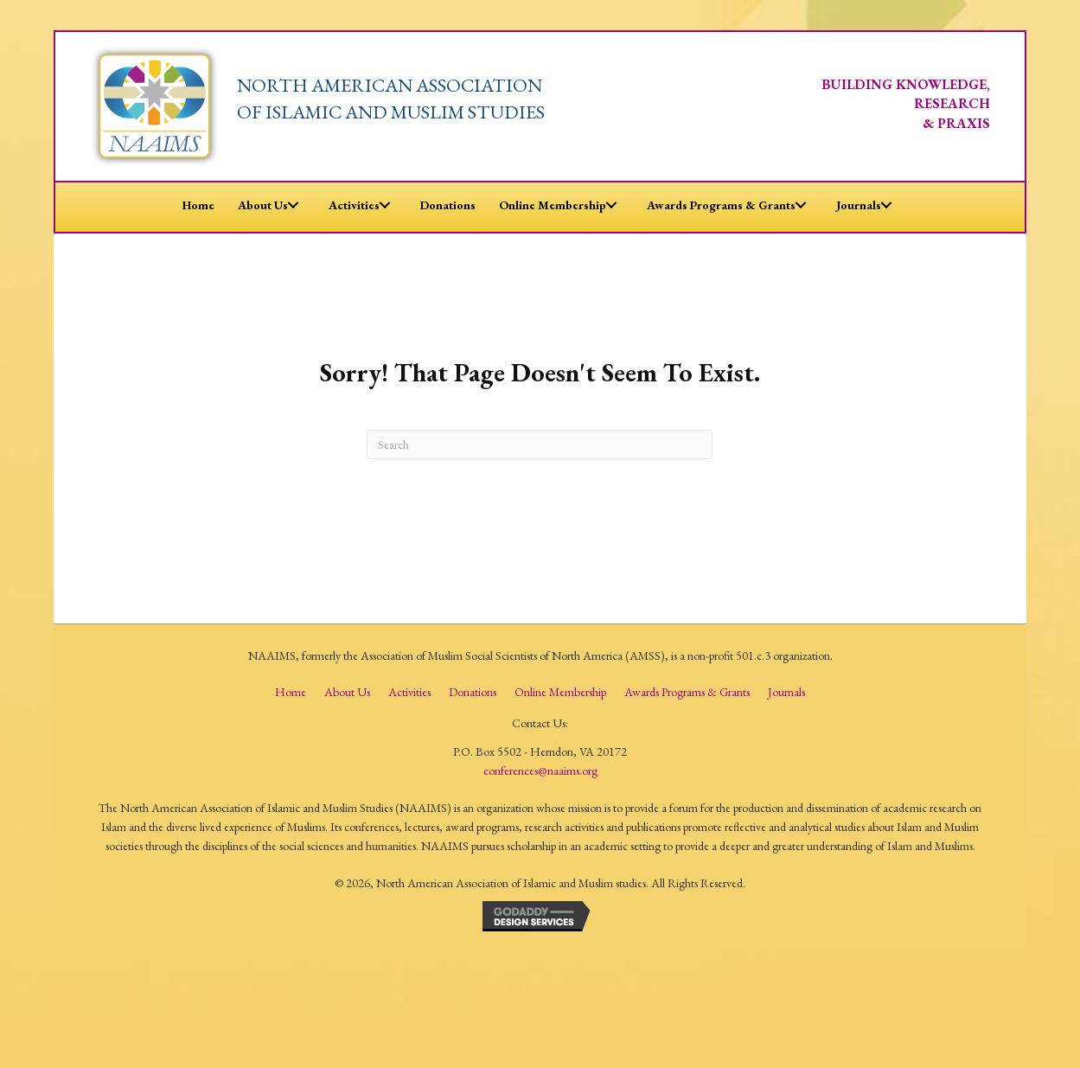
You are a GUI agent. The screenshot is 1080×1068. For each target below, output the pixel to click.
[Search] (540, 444)
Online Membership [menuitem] (560, 692)
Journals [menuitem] (786, 692)
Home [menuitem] (290, 692)
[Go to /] (423, 104)
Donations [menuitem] (472, 692)
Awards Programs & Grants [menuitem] (687, 692)
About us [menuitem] (347, 692)
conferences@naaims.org (540, 770)
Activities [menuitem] (409, 692)
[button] (293, 204)
